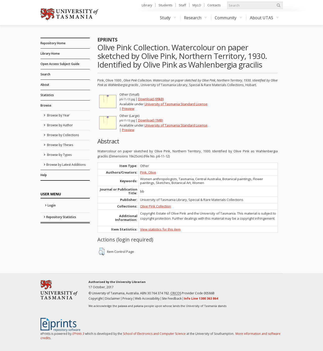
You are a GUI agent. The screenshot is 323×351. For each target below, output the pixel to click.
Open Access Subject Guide (59, 64)
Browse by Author (59, 125)
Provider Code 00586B (192, 293)
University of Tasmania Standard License (175, 104)
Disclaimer (112, 298)
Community (228, 17)
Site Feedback (172, 298)
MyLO (196, 5)
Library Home (50, 53)
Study (168, 17)
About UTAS (264, 17)
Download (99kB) (151, 99)
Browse (45, 105)
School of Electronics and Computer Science (154, 334)
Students (166, 5)
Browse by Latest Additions (65, 164)
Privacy (127, 298)
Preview (128, 108)
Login (52, 205)
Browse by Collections (62, 135)
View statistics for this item (160, 229)
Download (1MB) (150, 120)
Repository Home (53, 43)
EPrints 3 (78, 334)
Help (43, 175)
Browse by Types (59, 155)
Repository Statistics (61, 217)
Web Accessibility (147, 298)
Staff (182, 5)
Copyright (96, 298)
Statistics (47, 95)
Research (195, 17)
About (44, 84)
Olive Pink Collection (155, 206)
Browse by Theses (59, 145)
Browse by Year (58, 115)
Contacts (214, 5)
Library (147, 5)
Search (45, 74)
